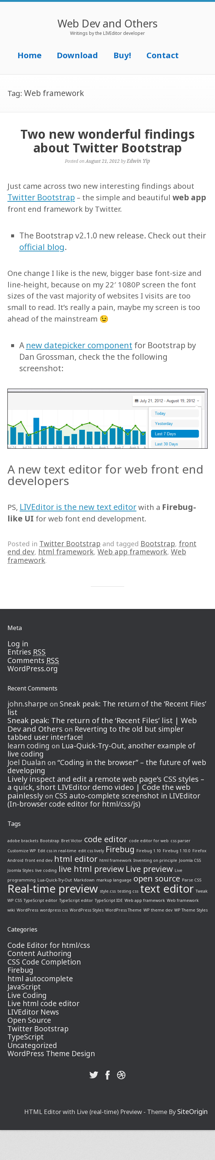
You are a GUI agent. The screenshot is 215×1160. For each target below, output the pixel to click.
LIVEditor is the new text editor (78, 506)
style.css (108, 891)
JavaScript (24, 987)
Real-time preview (52, 888)
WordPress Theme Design (51, 1053)
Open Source (29, 1020)
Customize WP (21, 850)
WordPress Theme (123, 910)
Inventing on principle (155, 860)
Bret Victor (71, 840)
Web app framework (132, 552)
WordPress (27, 910)
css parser (181, 840)
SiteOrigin (192, 1111)
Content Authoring (39, 953)
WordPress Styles (86, 910)
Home (29, 54)
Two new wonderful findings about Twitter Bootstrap (107, 141)
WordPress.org (32, 668)
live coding (46, 870)
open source (156, 878)
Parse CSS (191, 880)
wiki (11, 910)
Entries (26, 652)
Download (77, 54)
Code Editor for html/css (48, 945)
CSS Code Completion (44, 962)
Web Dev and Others (107, 23)
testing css (128, 891)
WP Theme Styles (191, 910)
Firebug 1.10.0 (177, 850)
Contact (162, 54)
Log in (17, 644)
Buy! (122, 54)
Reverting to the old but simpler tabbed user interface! (95, 733)
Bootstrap (157, 543)
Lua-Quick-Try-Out (54, 880)
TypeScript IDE (109, 900)
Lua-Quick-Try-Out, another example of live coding (101, 750)
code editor (105, 839)
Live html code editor (43, 1003)
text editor (167, 888)
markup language (114, 880)
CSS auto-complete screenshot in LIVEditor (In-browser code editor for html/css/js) (103, 800)
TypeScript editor (40, 900)
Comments (33, 660)
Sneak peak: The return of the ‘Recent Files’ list (106, 708)
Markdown (84, 880)
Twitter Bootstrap (41, 197)
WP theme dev (157, 910)
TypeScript (25, 1037)
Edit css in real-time (57, 850)
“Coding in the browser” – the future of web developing (106, 767)
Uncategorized (32, 1045)
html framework (66, 552)
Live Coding (27, 995)
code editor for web (149, 840)
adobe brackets (22, 840)
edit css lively (91, 850)
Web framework (183, 900)
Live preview (149, 868)
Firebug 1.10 (148, 850)
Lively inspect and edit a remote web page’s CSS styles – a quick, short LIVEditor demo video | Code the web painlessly (105, 787)
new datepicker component (79, 344)
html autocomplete (40, 978)
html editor (75, 858)
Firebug (120, 849)
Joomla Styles (20, 870)
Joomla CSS (190, 860)
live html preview (91, 868)
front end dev (38, 860)
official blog (41, 246)
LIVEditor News (33, 1012)
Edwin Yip (138, 161)
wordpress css (54, 910)
